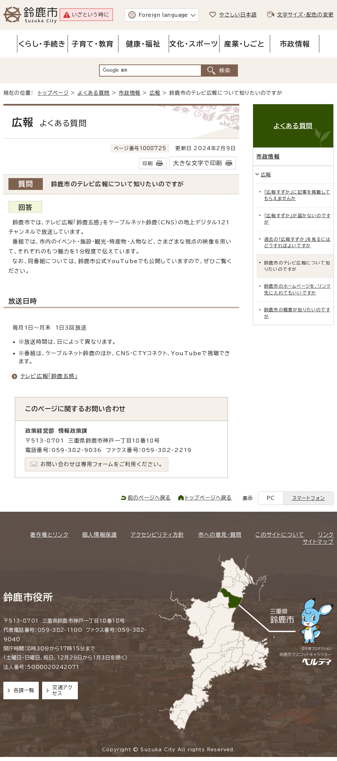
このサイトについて (279, 534)
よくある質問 (94, 92)
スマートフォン (308, 498)
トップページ (53, 92)
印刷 (148, 163)
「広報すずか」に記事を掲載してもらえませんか (297, 195)
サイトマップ (318, 541)
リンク (326, 534)
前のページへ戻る (149, 497)
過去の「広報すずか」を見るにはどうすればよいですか (297, 242)
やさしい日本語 (237, 14)
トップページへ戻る (208, 497)
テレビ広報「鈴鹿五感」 (49, 376)
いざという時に (90, 14)
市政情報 (130, 92)
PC (271, 498)
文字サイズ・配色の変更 (305, 14)
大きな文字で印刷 (197, 163)
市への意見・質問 (220, 534)
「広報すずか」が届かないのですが (297, 219)
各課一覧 (23, 690)
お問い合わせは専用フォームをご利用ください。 (101, 464)
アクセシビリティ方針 (157, 534)
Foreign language (163, 15)
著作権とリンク (49, 534)
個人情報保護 (99, 534)
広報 (155, 92)
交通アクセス (62, 690)
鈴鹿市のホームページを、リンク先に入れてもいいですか (297, 289)
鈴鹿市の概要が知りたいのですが (297, 313)
